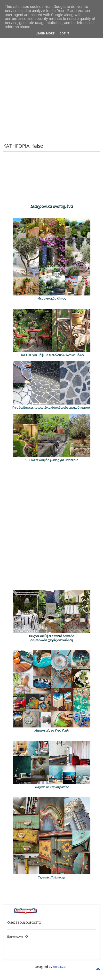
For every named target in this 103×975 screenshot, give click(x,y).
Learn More (45, 33)
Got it (64, 33)
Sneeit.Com (60, 967)
